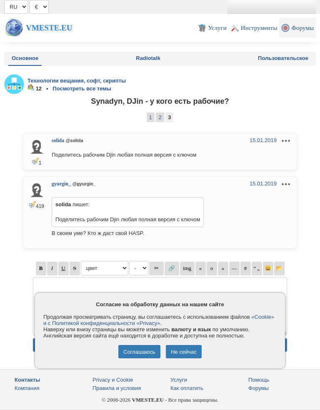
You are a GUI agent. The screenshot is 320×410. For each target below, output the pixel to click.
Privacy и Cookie (112, 380)
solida (58, 140)
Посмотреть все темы (81, 88)
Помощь (258, 380)
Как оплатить (186, 388)
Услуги (178, 380)
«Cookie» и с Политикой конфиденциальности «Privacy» (158, 320)
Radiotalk (148, 58)
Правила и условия (116, 388)
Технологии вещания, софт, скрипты (77, 81)
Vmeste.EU (49, 27)
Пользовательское (283, 58)
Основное (25, 58)
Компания (27, 388)
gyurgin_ (61, 184)
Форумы (258, 388)
